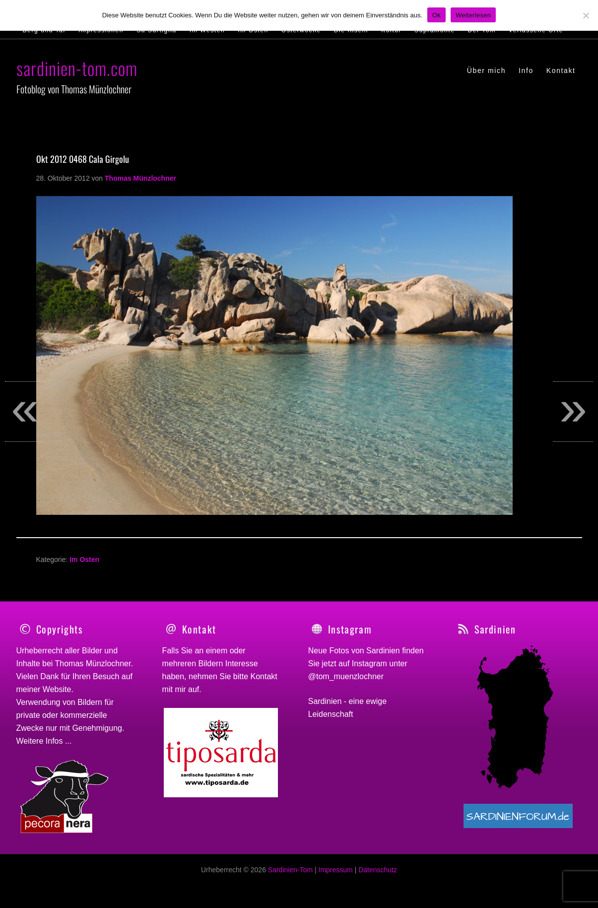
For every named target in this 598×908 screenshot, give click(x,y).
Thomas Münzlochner (93, 663)
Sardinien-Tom (290, 875)
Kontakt (264, 676)
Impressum (336, 875)
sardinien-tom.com (76, 68)
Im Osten (84, 559)
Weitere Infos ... (44, 741)
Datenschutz (377, 875)
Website (57, 689)
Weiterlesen (473, 15)
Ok (436, 15)
